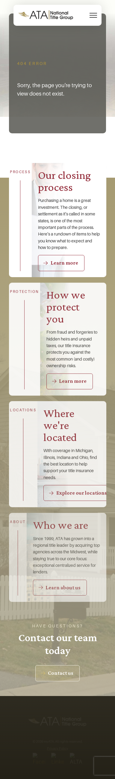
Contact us (60, 673)
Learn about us (63, 588)
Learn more (64, 263)
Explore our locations (81, 493)
